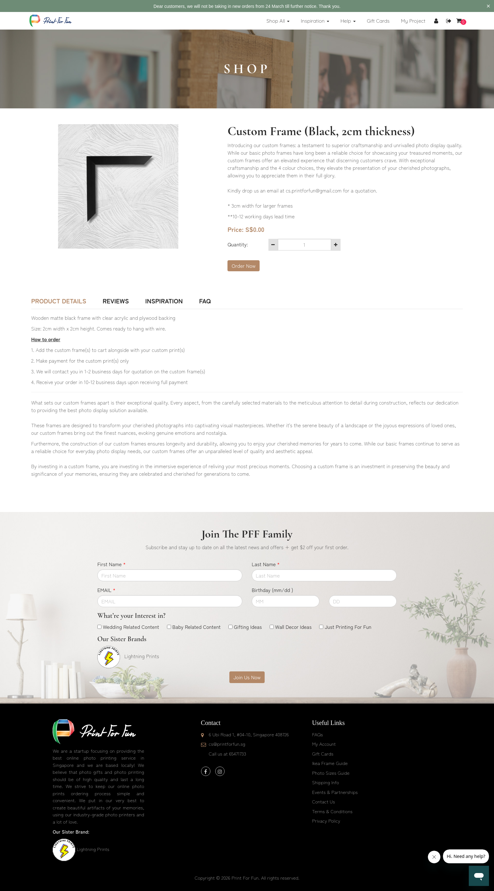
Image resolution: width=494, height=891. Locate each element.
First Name (111, 564)
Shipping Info (325, 782)
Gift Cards (322, 753)
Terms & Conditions (332, 811)
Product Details (58, 300)
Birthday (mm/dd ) (272, 590)
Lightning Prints (93, 849)
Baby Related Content (196, 626)
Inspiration (164, 300)
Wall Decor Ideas (293, 626)
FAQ (205, 300)
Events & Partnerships (335, 792)
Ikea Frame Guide (330, 763)
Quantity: (237, 244)
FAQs (317, 734)
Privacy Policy (326, 820)
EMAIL (106, 590)
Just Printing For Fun (348, 626)
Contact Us (323, 801)
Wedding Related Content (131, 626)
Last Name (266, 564)
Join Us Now (247, 677)
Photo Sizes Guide (330, 772)
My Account (324, 743)
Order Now (244, 265)
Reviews (116, 300)
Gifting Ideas (248, 626)
